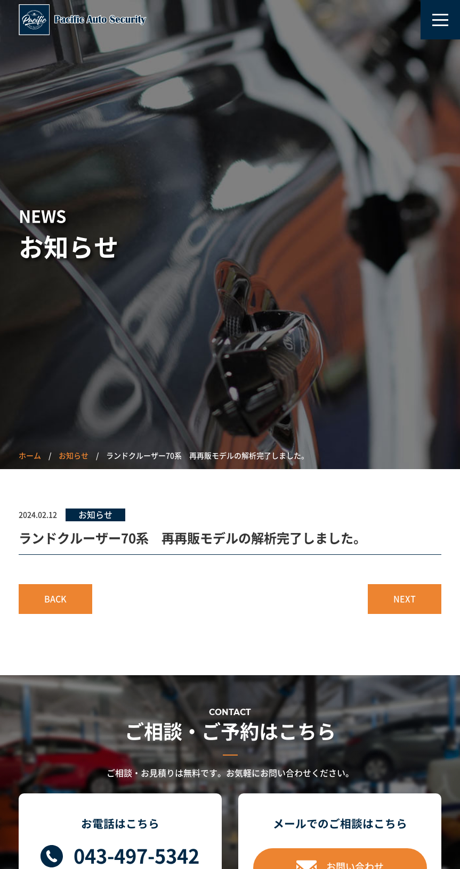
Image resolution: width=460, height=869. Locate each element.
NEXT (404, 599)
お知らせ (73, 456)
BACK (55, 599)
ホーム (30, 456)
